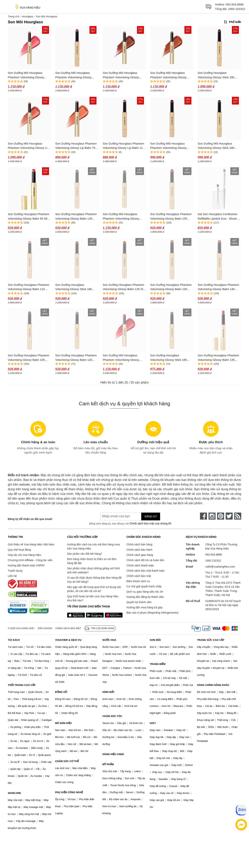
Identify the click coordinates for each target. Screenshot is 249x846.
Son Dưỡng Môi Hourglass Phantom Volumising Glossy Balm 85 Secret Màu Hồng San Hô (123, 75)
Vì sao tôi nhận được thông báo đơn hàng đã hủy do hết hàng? (94, 579)
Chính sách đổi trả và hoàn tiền (145, 560)
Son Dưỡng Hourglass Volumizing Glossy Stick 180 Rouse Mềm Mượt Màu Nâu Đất (218, 75)
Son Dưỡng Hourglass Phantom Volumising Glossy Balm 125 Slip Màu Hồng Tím (124, 287)
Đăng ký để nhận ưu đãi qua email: (30, 519)
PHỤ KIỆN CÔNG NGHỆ (69, 792)
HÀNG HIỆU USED (113, 754)
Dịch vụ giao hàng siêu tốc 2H (144, 591)
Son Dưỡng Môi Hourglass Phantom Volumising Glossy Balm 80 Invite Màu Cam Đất (168, 75)
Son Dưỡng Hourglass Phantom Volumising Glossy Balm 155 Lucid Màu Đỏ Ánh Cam (171, 216)
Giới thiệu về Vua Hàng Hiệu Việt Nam (31, 544)
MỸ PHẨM (108, 764)
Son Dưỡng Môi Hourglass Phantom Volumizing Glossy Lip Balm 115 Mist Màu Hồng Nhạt (28, 146)
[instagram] (212, 516)
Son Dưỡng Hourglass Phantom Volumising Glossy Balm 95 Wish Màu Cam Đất (29, 216)
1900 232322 (236, 8)
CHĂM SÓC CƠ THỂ (67, 761)
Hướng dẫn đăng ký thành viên (145, 596)
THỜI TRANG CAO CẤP (22, 685)
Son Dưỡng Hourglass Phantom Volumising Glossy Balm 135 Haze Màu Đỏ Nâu (218, 358)
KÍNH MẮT (108, 692)
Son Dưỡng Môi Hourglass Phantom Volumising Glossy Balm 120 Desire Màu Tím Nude (76, 75)
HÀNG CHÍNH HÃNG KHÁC (213, 685)
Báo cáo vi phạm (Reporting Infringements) (152, 612)
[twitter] (229, 516)
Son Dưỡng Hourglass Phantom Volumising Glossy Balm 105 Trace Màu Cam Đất (28, 358)
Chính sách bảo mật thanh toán (145, 570)
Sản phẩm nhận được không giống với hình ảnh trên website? (93, 570)
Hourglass (27, 16)
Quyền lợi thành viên (139, 602)
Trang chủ (13, 16)
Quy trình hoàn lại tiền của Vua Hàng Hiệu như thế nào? (92, 598)
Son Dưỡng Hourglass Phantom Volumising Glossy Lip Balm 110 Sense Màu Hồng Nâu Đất (123, 146)
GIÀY (153, 723)
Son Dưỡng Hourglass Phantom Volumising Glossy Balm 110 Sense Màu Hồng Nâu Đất (28, 287)
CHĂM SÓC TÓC (112, 716)
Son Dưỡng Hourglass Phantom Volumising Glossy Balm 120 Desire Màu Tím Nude (76, 358)
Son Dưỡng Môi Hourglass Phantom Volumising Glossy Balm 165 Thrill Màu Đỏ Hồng (122, 358)
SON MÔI (155, 639)
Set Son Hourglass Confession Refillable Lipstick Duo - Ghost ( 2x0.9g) (218, 216)
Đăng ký (151, 516)
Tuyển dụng (15, 570)
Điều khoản (45, 628)
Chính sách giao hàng (139, 554)
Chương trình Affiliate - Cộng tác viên (30, 560)
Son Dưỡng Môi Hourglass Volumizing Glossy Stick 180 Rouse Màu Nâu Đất (216, 146)
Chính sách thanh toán (140, 565)
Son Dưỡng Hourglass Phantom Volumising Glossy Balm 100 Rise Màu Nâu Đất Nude (171, 287)
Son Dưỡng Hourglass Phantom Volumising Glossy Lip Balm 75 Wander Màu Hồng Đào (76, 146)
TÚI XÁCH (14, 639)
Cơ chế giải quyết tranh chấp (143, 586)
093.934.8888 (235, 4)
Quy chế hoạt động (19, 549)
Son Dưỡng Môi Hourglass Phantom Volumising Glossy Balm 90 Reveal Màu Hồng (26, 75)
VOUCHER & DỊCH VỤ (68, 639)
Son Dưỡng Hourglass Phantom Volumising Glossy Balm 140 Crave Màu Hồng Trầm (218, 287)
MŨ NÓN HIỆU (63, 723)
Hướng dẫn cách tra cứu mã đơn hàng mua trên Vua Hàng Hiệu (93, 546)
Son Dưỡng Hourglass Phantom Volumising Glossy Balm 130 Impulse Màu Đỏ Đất (76, 216)
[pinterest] (220, 516)
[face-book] (203, 516)
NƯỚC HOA (109, 639)
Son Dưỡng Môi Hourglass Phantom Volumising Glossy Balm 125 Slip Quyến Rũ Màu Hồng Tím (122, 216)
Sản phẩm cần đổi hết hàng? (84, 553)
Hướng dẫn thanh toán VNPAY (26, 565)
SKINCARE (14, 793)
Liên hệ (12, 575)
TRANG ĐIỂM (158, 664)
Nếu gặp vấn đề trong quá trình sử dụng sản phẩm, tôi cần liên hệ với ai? (94, 589)
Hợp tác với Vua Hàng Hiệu (24, 554)
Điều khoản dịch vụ (138, 581)
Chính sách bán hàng (139, 544)
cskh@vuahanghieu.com (220, 566)
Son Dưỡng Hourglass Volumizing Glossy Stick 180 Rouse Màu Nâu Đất (73, 287)
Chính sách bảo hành (139, 549)
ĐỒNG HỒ (61, 692)
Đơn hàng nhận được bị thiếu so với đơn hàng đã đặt (92, 561)
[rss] (237, 516)
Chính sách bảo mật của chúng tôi (150, 523)
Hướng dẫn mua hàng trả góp (144, 607)
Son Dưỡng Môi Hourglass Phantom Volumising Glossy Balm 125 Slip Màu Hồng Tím (169, 146)
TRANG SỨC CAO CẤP (210, 639)
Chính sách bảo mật (138, 575)
